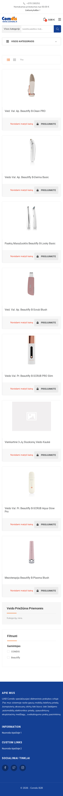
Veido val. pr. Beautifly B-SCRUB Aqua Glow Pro (30, 510)
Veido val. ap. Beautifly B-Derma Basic (27, 177)
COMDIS (15, 651)
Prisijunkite (46, 124)
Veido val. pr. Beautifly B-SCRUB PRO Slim (29, 375)
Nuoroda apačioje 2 (12, 748)
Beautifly (15, 657)
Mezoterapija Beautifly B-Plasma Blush (27, 577)
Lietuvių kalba (32, 10)
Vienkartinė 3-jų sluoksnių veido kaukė (27, 442)
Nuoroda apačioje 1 (12, 732)
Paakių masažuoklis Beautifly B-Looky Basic (30, 243)
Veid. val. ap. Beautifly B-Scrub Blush (26, 309)
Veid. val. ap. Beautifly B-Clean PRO (25, 111)
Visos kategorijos (20, 41)
